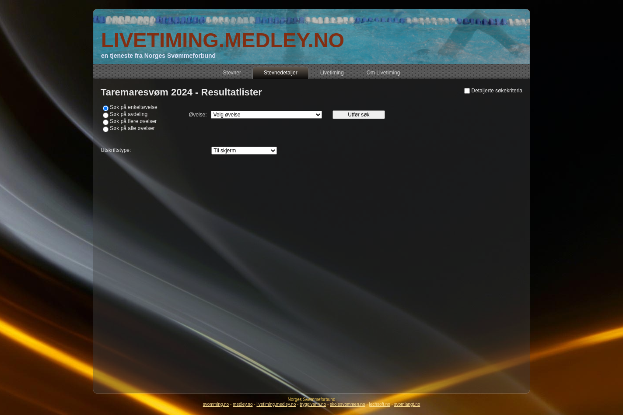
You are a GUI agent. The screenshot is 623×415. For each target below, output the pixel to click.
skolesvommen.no (347, 404)
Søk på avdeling (128, 114)
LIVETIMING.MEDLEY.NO (222, 40)
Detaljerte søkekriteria (496, 91)
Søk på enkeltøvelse (134, 107)
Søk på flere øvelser (133, 121)
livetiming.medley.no (276, 404)
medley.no (242, 404)
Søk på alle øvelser (132, 128)
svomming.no (216, 404)
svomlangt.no (407, 404)
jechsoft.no (379, 404)
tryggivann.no (313, 404)
